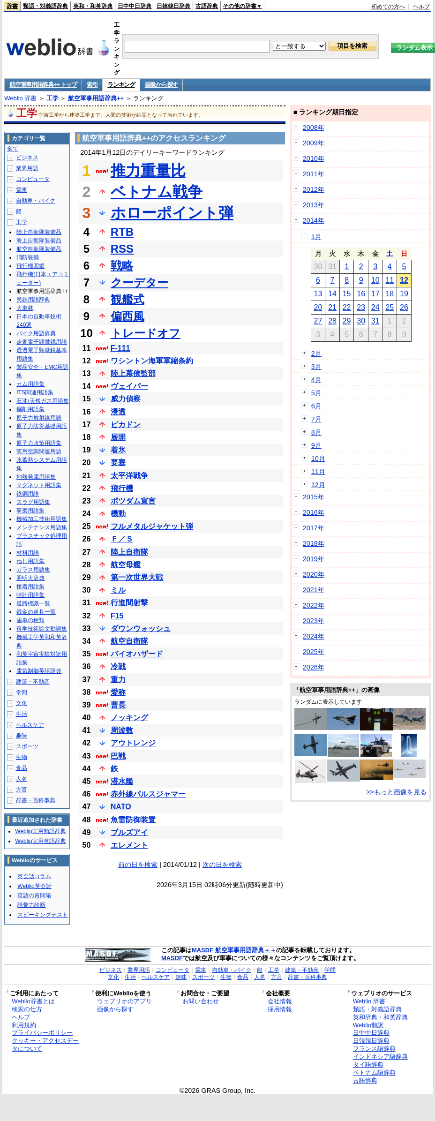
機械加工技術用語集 (41, 519)
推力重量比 (148, 170)
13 (318, 294)
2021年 (313, 590)
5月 (316, 393)
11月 (318, 471)
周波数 (122, 730)
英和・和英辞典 (92, 6)
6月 (316, 406)
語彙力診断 (31, 905)
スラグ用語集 (33, 502)
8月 (316, 432)
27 (318, 321)
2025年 (313, 651)
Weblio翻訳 (368, 1025)
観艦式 (127, 299)
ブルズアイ (129, 832)
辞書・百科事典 (35, 800)
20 (318, 307)
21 (332, 307)
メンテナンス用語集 (41, 527)
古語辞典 (206, 6)
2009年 (313, 143)
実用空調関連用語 (38, 451)
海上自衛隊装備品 (38, 240)
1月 (316, 237)
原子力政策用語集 (38, 443)
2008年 (313, 127)
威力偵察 (126, 399)
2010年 (313, 158)
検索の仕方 (27, 1009)
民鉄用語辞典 (33, 299)
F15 (117, 616)
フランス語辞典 (374, 1048)
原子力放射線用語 (38, 417)
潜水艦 (122, 781)
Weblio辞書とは (33, 1001)
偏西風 (127, 316)
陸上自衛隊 (129, 552)
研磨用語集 (30, 510)
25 (389, 307)
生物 (21, 757)
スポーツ (27, 746)
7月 (316, 419)
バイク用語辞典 (36, 333)
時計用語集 (30, 595)
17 (375, 294)
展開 (118, 437)
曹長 (118, 705)
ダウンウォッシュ (141, 628)
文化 (21, 703)
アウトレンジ (133, 743)
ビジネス (27, 157)
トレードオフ (145, 333)
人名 (21, 778)
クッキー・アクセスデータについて (45, 1044)
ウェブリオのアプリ (124, 1001)
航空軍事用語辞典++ (96, 98)
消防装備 (27, 257)
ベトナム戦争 (156, 191)
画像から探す (161, 84)
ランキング (121, 84)
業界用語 (27, 168)
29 (347, 321)
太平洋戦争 (129, 476)
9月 (316, 445)
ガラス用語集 (33, 569)
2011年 (313, 174)
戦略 (122, 265)
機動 (118, 514)
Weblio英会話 (34, 886)
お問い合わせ (200, 1001)
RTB (122, 232)
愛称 (118, 692)
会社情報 (280, 1001)
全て (12, 148)
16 (361, 294)
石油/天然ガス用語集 (42, 401)
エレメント (129, 845)
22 (347, 307)
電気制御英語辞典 (38, 671)
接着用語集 (30, 586)
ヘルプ (421, 6)
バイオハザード (137, 654)
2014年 (313, 220)
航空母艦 (126, 565)
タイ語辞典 (368, 1064)
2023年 (313, 620)
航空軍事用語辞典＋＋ (245, 950)
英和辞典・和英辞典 (380, 1017)
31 (375, 321)
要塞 (118, 462)
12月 (318, 485)
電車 (21, 190)
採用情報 (280, 1009)
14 (332, 294)
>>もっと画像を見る (396, 792)
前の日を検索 (138, 864)
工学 (52, 98)
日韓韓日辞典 (173, 6)
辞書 (12, 6)
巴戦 (118, 756)
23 (361, 307)
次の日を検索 (222, 864)
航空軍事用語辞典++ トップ (43, 84)
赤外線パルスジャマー (148, 794)
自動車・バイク (35, 200)
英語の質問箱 (34, 895)
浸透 (118, 412)
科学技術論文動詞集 (41, 628)
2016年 (313, 512)
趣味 (21, 735)
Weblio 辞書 (20, 98)
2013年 (313, 205)
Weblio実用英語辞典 (40, 841)
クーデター (139, 282)
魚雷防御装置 (133, 820)
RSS (122, 248)
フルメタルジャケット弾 (152, 526)
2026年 (313, 667)
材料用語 (27, 552)
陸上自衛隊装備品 (38, 232)
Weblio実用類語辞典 (40, 831)
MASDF (202, 950)
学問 (21, 692)
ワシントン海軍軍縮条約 (152, 361)
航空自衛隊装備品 (38, 249)
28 (332, 321)
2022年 (313, 605)
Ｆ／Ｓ (122, 539)
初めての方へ (388, 6)
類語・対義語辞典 (45, 6)
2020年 (313, 574)
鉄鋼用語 (27, 493)
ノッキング (129, 718)
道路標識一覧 (33, 603)
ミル (118, 590)
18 (389, 294)
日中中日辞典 (134, 6)
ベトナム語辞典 (374, 1072)
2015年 (313, 497)
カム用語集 (30, 384)
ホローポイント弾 (172, 212)
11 (389, 280)
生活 (21, 714)
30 (361, 321)
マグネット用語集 (38, 485)
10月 (318, 458)
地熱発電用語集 (36, 477)
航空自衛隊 (129, 641)
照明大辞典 (30, 578)
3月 (316, 366)
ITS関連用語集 (34, 392)
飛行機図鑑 (30, 266)
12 (404, 280)
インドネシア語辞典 (380, 1056)
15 (347, 294)
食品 (21, 768)
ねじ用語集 (30, 561)
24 (375, 307)
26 (404, 307)
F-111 (120, 348)
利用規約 (24, 1025)
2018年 (313, 543)
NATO (121, 807)
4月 (316, 380)
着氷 (118, 450)
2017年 (313, 528)
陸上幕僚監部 (133, 373)
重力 (118, 680)
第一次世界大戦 (137, 577)
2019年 (313, 559)
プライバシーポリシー (42, 1032)
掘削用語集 (30, 409)
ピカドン (126, 425)
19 (404, 294)
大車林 (24, 308)
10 (375, 280)
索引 (92, 84)
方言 (21, 789)
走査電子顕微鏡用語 (41, 342)
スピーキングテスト (42, 914)
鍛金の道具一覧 (36, 612)
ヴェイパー (129, 386)
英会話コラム (34, 876)
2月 (316, 353)
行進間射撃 (129, 603)
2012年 (313, 189)
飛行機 (122, 488)
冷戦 (118, 666)
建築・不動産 (33, 681)
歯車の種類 (30, 620)
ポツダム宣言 (133, 501)
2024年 (313, 636)
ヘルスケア (30, 725)
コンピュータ (33, 179)
